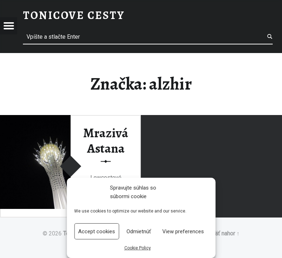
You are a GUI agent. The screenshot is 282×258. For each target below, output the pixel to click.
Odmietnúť (138, 231)
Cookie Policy (137, 247)
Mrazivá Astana (105, 140)
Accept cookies (96, 231)
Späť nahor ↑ (223, 233)
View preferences (183, 231)
